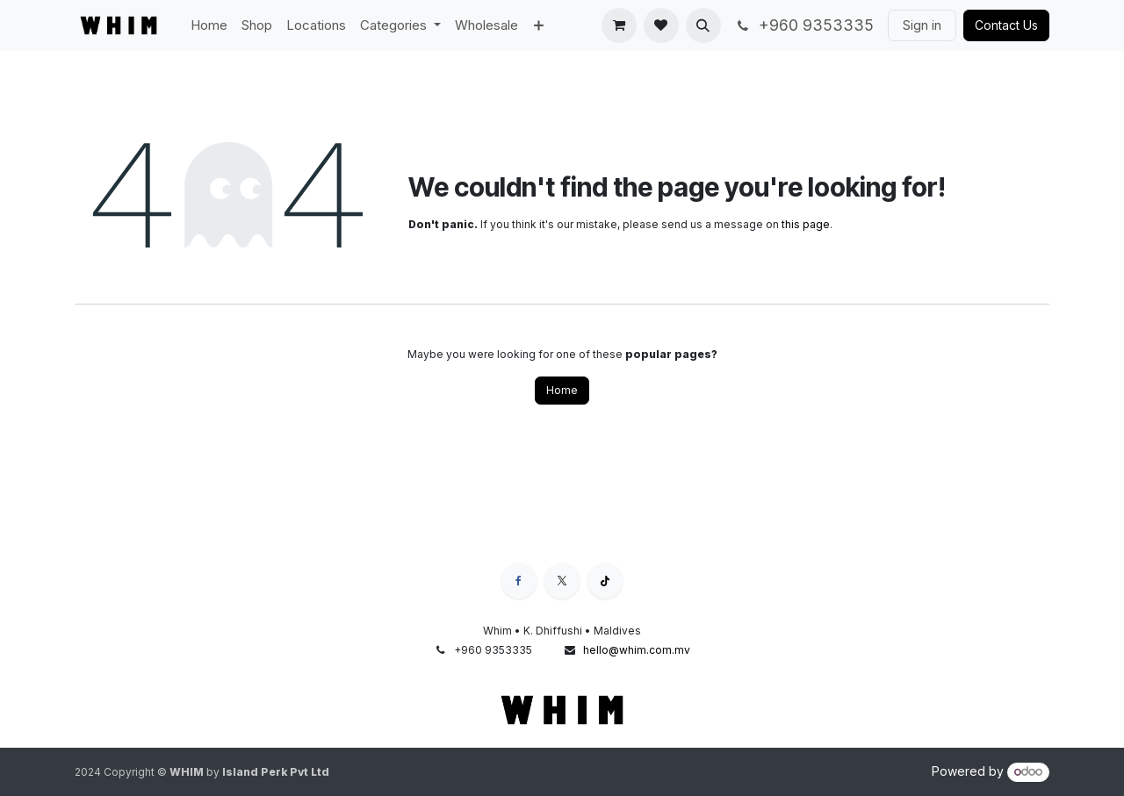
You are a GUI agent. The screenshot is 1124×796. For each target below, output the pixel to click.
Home (562, 390)
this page (806, 224)
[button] (703, 25)
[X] (562, 581)
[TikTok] (605, 581)
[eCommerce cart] (619, 25)
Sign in (922, 25)
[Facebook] (519, 581)
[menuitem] (209, 26)
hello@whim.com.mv (636, 649)
